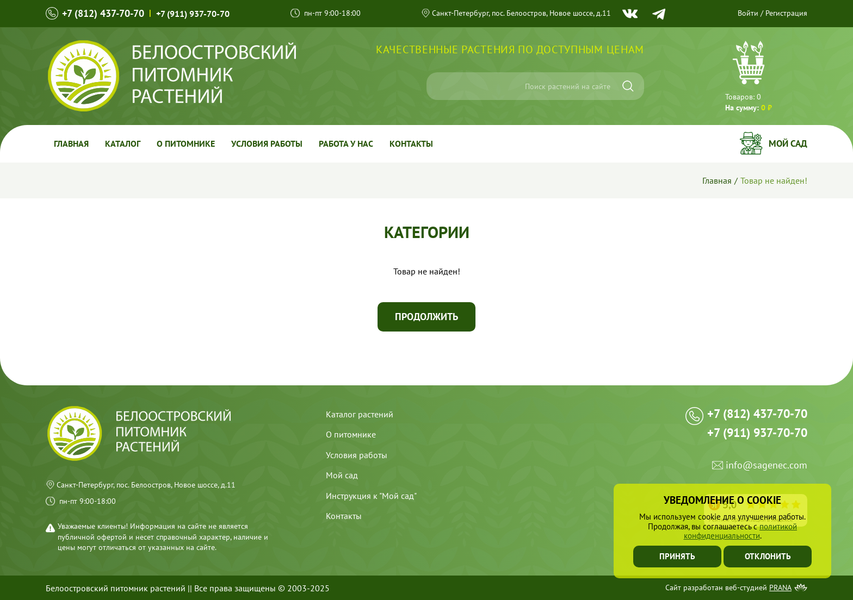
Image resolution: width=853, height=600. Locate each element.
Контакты (411, 143)
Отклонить (768, 556)
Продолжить (426, 316)
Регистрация (786, 13)
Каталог (122, 143)
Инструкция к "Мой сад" (371, 495)
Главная (71, 143)
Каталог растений (359, 414)
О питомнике (186, 143)
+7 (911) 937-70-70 (193, 13)
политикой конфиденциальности (741, 531)
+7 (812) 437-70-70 (103, 13)
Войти (748, 13)
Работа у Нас (346, 143)
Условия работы (266, 143)
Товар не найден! (773, 180)
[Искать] (628, 86)
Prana (780, 587)
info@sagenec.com (766, 465)
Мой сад (788, 143)
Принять (677, 556)
